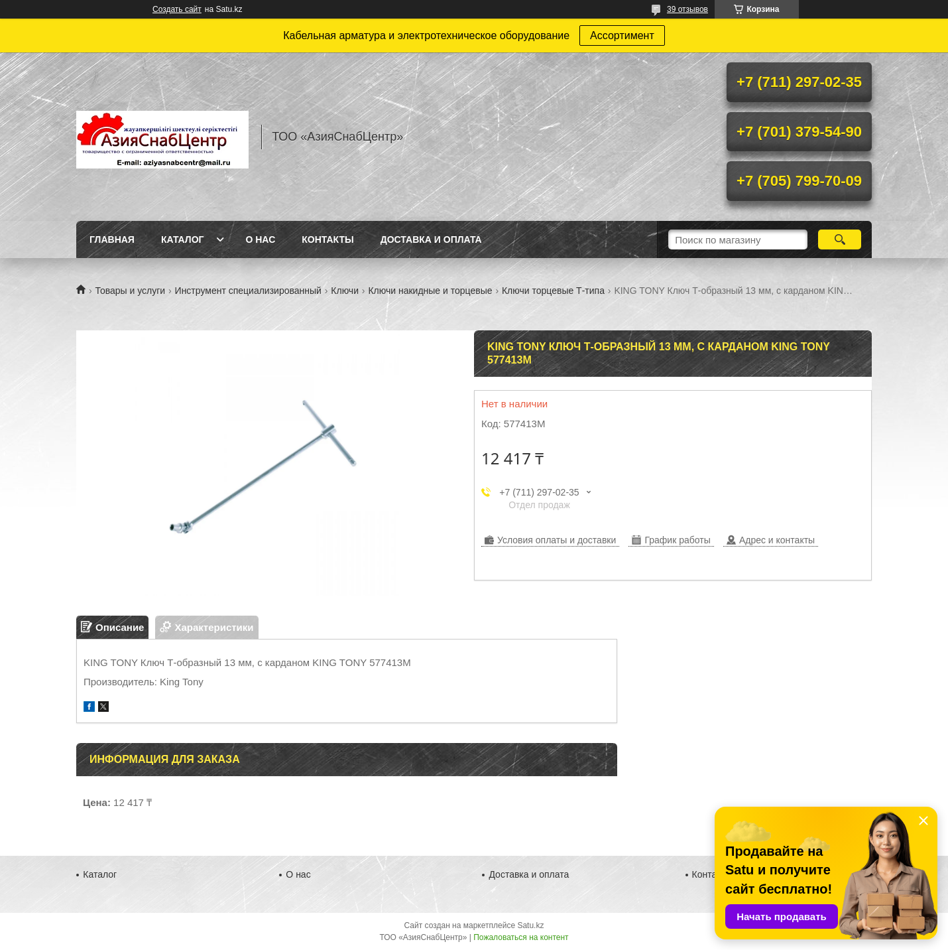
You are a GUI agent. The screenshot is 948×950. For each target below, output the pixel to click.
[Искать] (839, 239)
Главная (112, 239)
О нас (260, 239)
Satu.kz (530, 925)
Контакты (327, 239)
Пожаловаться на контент (520, 937)
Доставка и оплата (431, 239)
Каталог (182, 239)
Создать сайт (177, 9)
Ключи (345, 290)
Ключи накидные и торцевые (430, 290)
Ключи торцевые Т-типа (553, 290)
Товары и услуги (130, 290)
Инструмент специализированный (248, 290)
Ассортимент (622, 35)
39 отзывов (687, 9)
